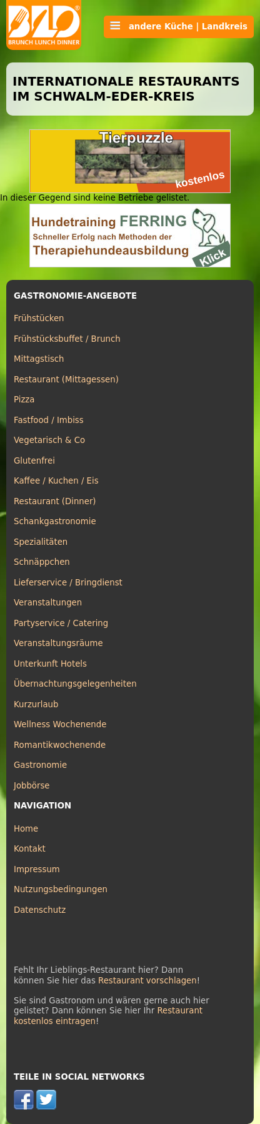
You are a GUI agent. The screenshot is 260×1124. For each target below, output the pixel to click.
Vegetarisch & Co (49, 440)
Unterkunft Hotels (50, 664)
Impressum (37, 869)
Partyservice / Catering (61, 623)
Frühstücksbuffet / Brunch (67, 339)
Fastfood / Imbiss (49, 420)
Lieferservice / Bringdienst (68, 582)
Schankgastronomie (55, 521)
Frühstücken (39, 318)
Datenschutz (40, 910)
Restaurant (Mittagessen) (66, 379)
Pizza (24, 399)
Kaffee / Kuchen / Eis (56, 480)
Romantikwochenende (60, 745)
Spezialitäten (41, 542)
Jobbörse (32, 785)
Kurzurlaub (36, 704)
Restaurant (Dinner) (55, 501)
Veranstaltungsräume (58, 643)
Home (26, 828)
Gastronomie (40, 765)
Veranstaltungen (48, 602)
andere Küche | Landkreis (179, 26)
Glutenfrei (34, 460)
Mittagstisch (39, 359)
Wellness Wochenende (60, 724)
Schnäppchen (42, 562)
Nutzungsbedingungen (61, 889)
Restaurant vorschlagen (147, 980)
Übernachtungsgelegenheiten (75, 684)
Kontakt (30, 848)
